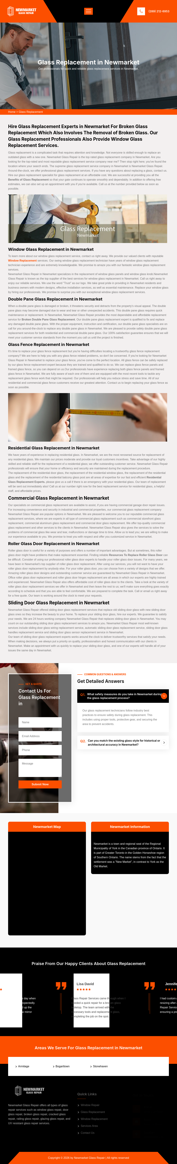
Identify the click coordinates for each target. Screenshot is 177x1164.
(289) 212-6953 (158, 11)
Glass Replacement (31, 111)
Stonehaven (100, 1066)
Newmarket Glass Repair (89, 1157)
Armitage (23, 1066)
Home (12, 111)
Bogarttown (63, 1066)
